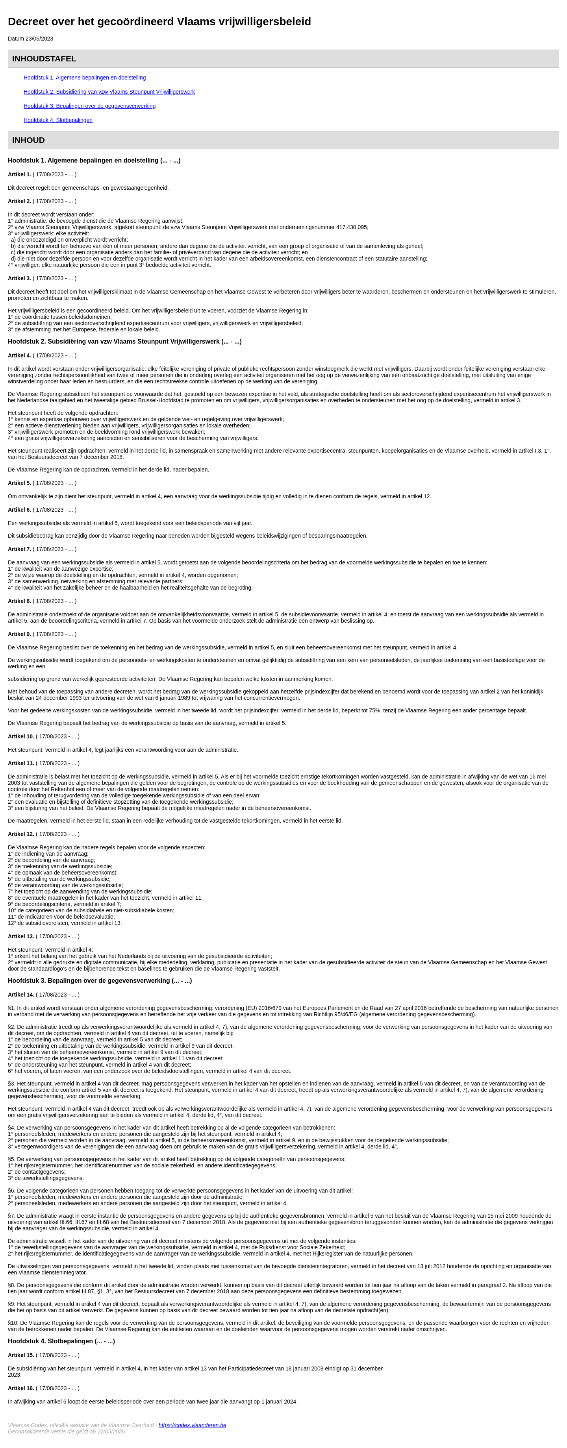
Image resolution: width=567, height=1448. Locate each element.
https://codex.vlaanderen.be (192, 1425)
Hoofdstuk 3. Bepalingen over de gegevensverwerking (90, 106)
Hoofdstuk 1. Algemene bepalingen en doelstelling (85, 77)
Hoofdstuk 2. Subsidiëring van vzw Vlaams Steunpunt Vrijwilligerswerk (109, 92)
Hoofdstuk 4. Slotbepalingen (58, 120)
